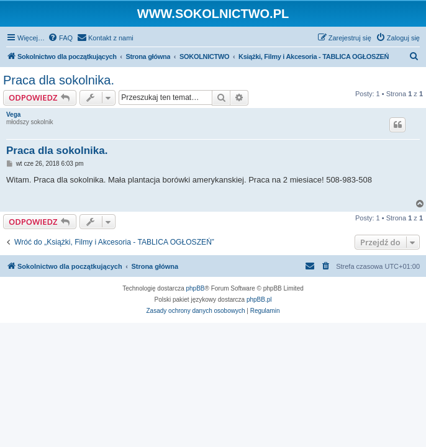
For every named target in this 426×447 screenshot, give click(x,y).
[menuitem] (60, 37)
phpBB (195, 288)
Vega (13, 114)
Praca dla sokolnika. (58, 80)
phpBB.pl (259, 299)
